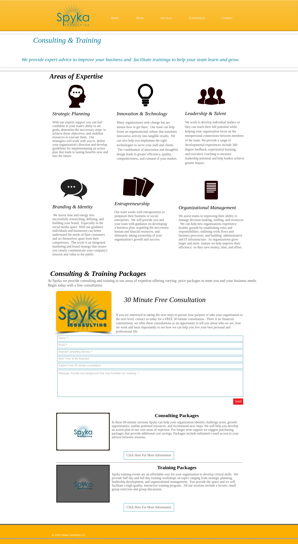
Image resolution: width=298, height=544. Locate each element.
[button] (149, 455)
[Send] (238, 401)
